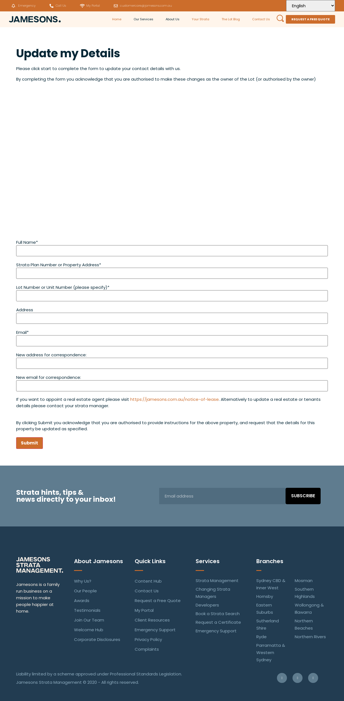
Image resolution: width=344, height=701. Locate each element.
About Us (173, 19)
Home (116, 19)
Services (208, 561)
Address (24, 310)
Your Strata (200, 19)
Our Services (143, 19)
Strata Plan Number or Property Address (58, 265)
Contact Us (261, 19)
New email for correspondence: (48, 377)
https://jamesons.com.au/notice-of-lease (174, 399)
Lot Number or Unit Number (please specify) (62, 287)
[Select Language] (310, 5)
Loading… (172, 162)
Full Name (27, 242)
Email (22, 332)
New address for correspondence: (51, 355)
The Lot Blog (231, 19)
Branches (269, 561)
